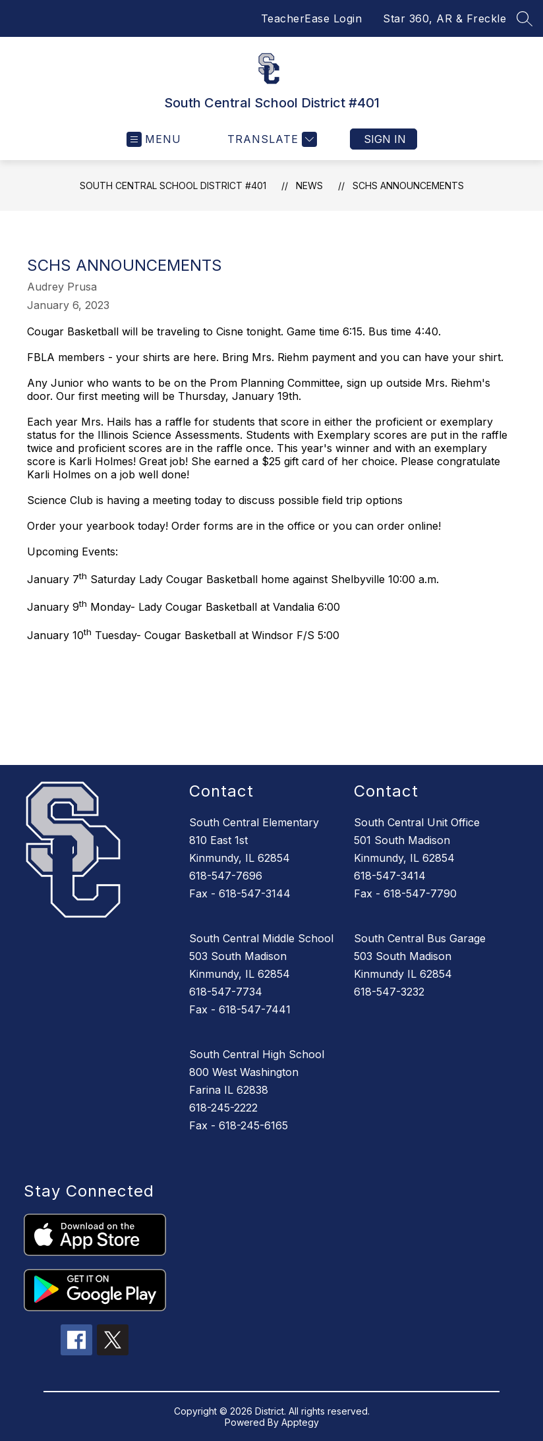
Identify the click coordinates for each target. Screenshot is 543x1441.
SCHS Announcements (408, 185)
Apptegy (300, 1422)
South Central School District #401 (173, 185)
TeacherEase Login (311, 18)
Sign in (385, 139)
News (309, 185)
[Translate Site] (270, 139)
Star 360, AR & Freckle (444, 18)
